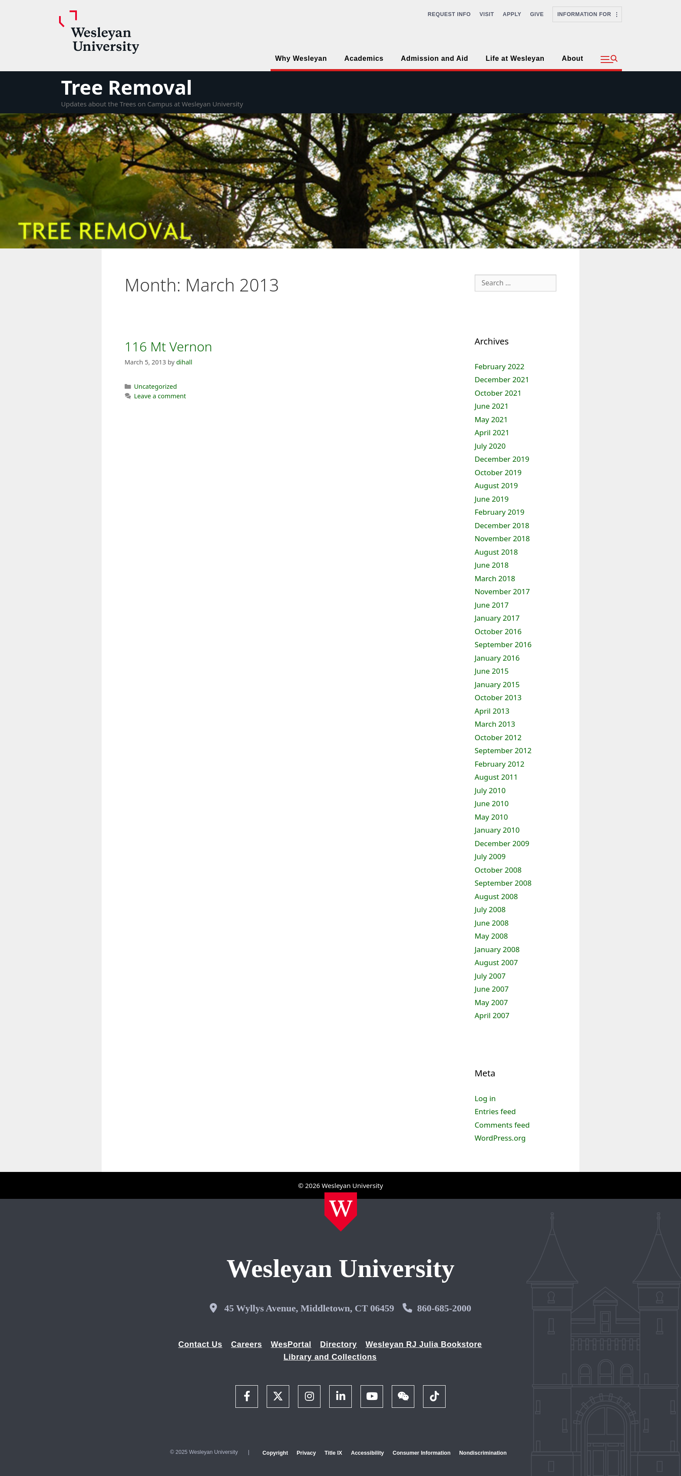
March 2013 (495, 724)
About (572, 58)
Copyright (275, 1453)
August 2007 (496, 962)
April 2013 (492, 711)
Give (537, 14)
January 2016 (497, 658)
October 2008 (498, 870)
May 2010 (491, 817)
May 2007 (491, 1002)
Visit (486, 14)
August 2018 (496, 552)
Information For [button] (587, 14)
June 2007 (492, 989)
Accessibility (367, 1453)
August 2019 (496, 485)
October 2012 (498, 737)
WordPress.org (500, 1138)
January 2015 (497, 684)
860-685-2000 (444, 1308)
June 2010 (492, 803)
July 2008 (490, 909)
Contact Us (200, 1344)
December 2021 (502, 379)
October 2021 (498, 393)
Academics (363, 58)
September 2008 (503, 883)
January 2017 (497, 618)
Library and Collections (330, 1357)
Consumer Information (421, 1453)
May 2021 (491, 419)
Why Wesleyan (301, 58)
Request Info (449, 14)
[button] (609, 59)
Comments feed (502, 1125)
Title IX (333, 1453)
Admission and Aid (434, 58)
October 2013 (498, 697)
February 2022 (500, 366)
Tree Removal (126, 87)
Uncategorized (155, 386)
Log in (485, 1098)
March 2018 (495, 578)
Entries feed (495, 1111)
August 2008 (496, 896)
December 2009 (502, 843)
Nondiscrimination (482, 1453)
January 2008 (497, 949)
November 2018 (502, 538)
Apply (512, 14)
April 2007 (492, 1015)
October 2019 (498, 472)
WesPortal (291, 1344)
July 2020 (490, 446)
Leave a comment (160, 396)
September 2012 (503, 750)
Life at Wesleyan (515, 58)
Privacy (306, 1453)
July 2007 (490, 976)
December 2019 (502, 459)
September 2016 (503, 644)
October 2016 (498, 631)
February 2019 (500, 512)
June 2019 (492, 499)
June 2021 (492, 406)
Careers (246, 1344)
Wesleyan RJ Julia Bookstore (424, 1344)
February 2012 (500, 764)
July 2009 (490, 856)
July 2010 (490, 790)
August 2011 (496, 777)
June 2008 (492, 923)
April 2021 (492, 432)
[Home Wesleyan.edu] (340, 1211)
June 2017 (492, 605)
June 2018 (492, 565)
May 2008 (491, 936)
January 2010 (497, 830)
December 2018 (502, 525)
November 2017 (502, 591)
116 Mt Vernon (168, 346)
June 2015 (492, 671)
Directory (338, 1344)
